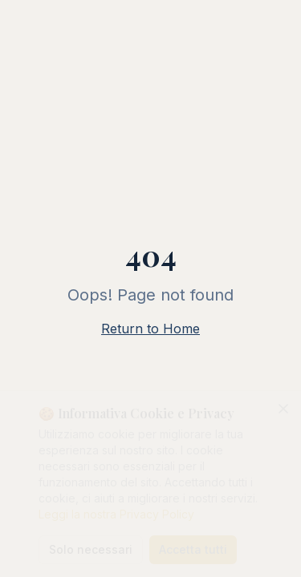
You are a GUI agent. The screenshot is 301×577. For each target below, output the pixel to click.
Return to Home (150, 329)
